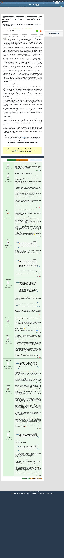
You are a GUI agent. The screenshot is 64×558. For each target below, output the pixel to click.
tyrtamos (8, 411)
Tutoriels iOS (30, 6)
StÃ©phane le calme (19, 36)
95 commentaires (28, 36)
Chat (23, 1)
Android (34, 4)
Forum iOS (25, 6)
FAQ (16, 1)
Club (48, 1)
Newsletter (29, 1)
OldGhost (8, 305)
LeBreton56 (8, 343)
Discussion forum (54, 33)
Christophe (8, 386)
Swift (41, 6)
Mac (38, 6)
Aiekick (8, 199)
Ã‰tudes (40, 1)
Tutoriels (11, 1)
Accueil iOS (20, 6)
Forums (6, 1)
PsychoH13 (8, 361)
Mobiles (30, 4)
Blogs (19, 1)
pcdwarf (8, 235)
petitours (8, 265)
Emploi (34, 1)
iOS (37, 4)
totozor (8, 457)
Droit (44, 1)
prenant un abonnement (21, 158)
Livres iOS (35, 6)
